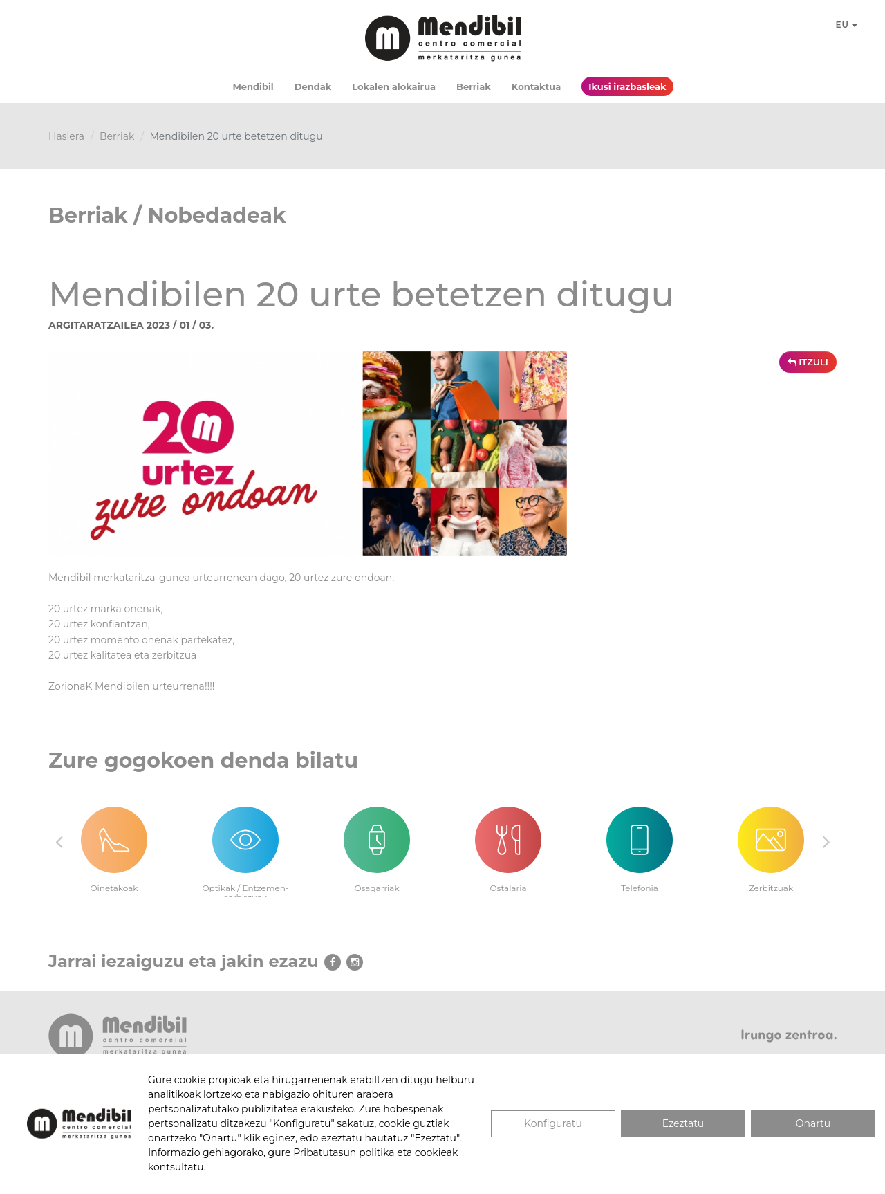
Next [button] (826, 841)
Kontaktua (536, 86)
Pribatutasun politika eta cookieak (375, 1152)
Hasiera (66, 136)
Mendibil (252, 86)
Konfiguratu (553, 1123)
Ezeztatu (683, 1123)
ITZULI (808, 361)
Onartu (813, 1123)
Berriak (473, 86)
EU (847, 24)
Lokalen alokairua (394, 86)
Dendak (313, 86)
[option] (114, 841)
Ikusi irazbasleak (627, 86)
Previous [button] (58, 841)
